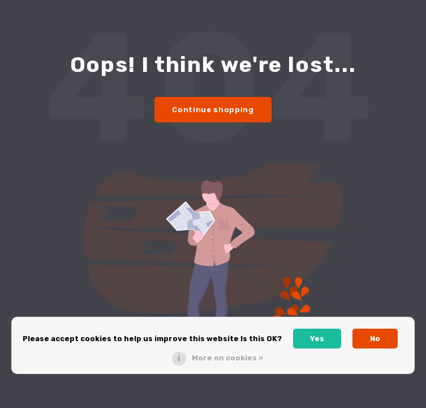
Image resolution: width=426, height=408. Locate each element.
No (375, 338)
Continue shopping (212, 109)
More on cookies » (227, 358)
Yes (317, 338)
